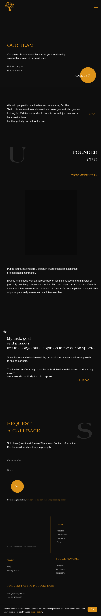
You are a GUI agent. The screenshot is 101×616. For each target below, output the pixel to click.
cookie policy (36, 612)
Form (59, 542)
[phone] (49, 460)
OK (16, 486)
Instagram (60, 573)
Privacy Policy (13, 570)
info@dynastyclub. (15, 594)
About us (60, 531)
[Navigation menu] (96, 6)
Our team (61, 538)
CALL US (81, 76)
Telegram (60, 565)
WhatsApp (60, 569)
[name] (49, 470)
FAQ (9, 567)
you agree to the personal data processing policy (46, 500)
